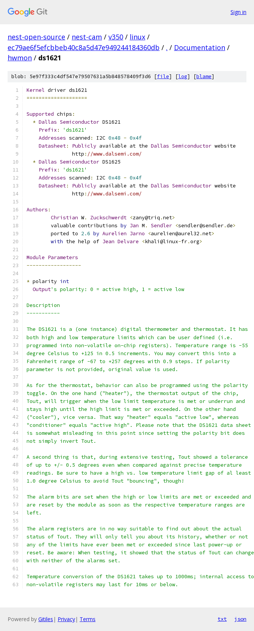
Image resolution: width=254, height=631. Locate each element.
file (163, 76)
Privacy (66, 619)
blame (204, 76)
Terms (88, 619)
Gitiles (45, 619)
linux (137, 36)
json (240, 618)
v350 (115, 36)
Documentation (199, 47)
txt (222, 618)
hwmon (20, 57)
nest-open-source (36, 36)
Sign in (238, 12)
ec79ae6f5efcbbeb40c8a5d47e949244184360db (84, 47)
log (182, 76)
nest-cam (87, 36)
